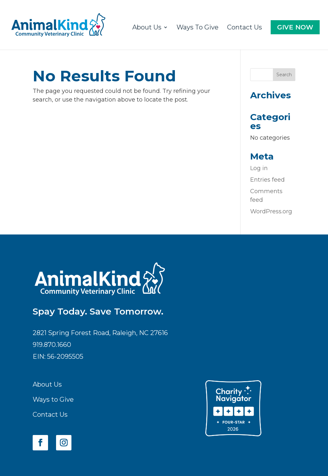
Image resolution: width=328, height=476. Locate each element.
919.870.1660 (52, 345)
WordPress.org (271, 211)
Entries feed (267, 179)
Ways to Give (53, 399)
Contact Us (244, 28)
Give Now (295, 27)
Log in (259, 168)
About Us (146, 28)
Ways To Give (197, 28)
